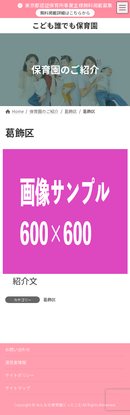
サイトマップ (17, 388)
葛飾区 (49, 299)
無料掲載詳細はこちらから (65, 13)
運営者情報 (15, 362)
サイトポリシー (19, 375)
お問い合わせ (17, 349)
